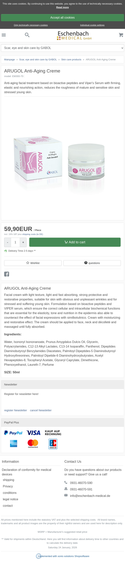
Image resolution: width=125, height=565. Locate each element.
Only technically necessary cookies (31, 25)
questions (94, 263)
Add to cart (77, 242)
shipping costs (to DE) (32, 234)
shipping (8, 479)
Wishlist (35, 263)
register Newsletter (15, 410)
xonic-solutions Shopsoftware (73, 556)
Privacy (8, 486)
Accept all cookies (62, 17)
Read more (62, 7)
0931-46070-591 (81, 489)
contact (8, 505)
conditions (10, 492)
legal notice (10, 499)
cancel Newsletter (41, 410)
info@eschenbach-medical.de (90, 495)
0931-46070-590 (81, 483)
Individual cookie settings (92, 25)
